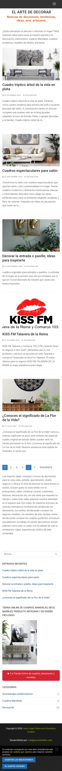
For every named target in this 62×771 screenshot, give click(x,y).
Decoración (30, 95)
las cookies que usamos (21, 752)
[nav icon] (54, 4)
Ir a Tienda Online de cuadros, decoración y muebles (31, 675)
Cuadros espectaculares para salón (30, 171)
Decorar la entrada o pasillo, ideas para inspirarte (28, 258)
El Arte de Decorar (31, 12)
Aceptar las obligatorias (19, 760)
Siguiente (46, 467)
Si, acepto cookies (15, 766)
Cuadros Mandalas (12, 700)
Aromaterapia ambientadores (17, 694)
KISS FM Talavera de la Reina (25, 334)
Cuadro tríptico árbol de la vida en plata (28, 87)
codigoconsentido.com (40, 740)
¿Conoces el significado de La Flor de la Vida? (29, 418)
